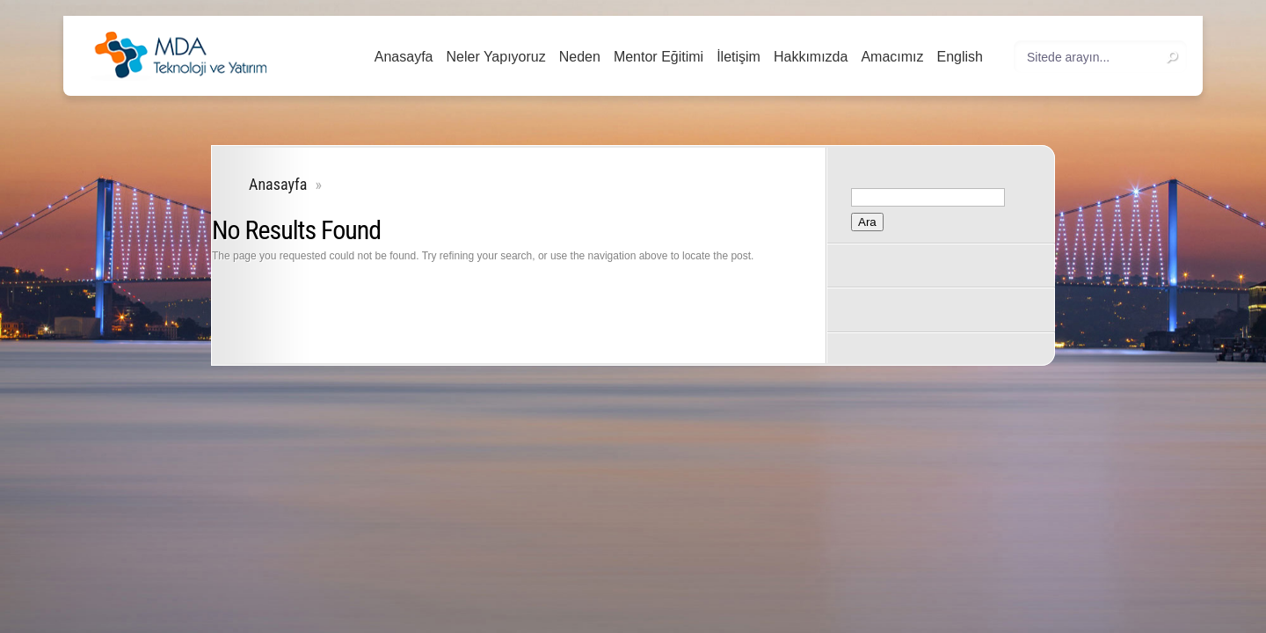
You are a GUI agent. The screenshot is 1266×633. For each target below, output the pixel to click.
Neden (579, 56)
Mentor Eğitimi (658, 56)
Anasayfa (404, 56)
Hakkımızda (811, 56)
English (960, 56)
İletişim (738, 56)
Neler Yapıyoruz (495, 56)
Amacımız (892, 56)
